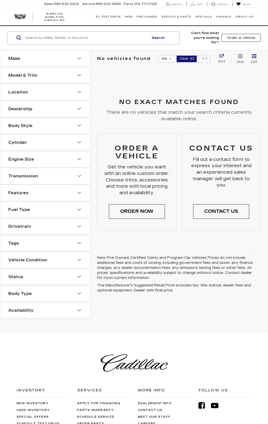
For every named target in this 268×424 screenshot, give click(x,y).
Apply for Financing (98, 403)
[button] (137, 211)
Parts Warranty (95, 410)
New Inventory (33, 403)
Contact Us (150, 410)
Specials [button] (203, 16)
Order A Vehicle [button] (241, 38)
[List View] (254, 59)
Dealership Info (155, 403)
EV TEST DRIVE (108, 16)
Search (158, 38)
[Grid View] (239, 59)
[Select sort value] (223, 59)
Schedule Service (95, 416)
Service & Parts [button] (176, 16)
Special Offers (33, 416)
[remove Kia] (166, 59)
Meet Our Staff (154, 416)
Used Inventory (33, 410)
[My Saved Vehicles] (243, 4)
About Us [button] (244, 16)
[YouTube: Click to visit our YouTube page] (217, 405)
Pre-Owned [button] (147, 16)
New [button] (129, 16)
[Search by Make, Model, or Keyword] (86, 38)
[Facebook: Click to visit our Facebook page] (204, 405)
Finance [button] (223, 16)
